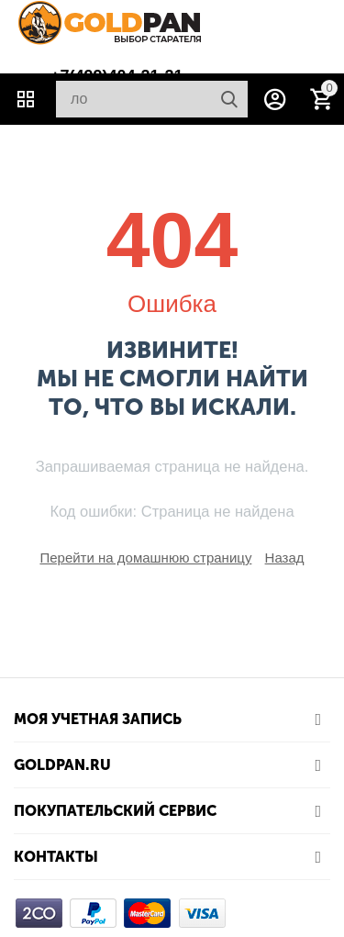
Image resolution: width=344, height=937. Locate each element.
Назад (285, 557)
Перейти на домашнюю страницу (145, 557)
